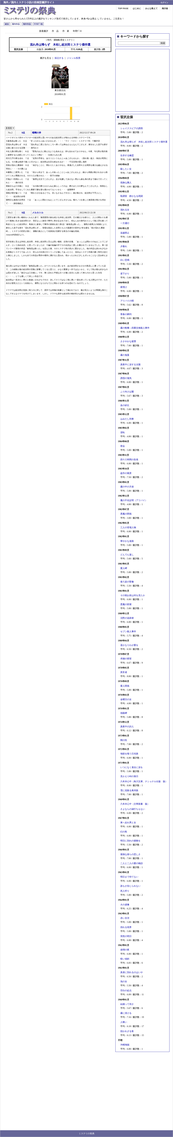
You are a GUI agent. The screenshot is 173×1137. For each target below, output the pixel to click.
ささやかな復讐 (128, 341)
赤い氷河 (124, 918)
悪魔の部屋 (126, 604)
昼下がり (124, 273)
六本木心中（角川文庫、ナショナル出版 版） (143, 781)
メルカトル (37, 212)
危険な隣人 (126, 182)
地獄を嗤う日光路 (129, 753)
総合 (7, 24)
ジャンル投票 (73, 58)
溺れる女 (124, 210)
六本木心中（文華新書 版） (134, 804)
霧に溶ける (126, 1013)
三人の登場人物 (128, 527)
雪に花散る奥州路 (129, 790)
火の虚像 (124, 904)
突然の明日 (126, 936)
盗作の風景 (126, 473)
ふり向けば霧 (127, 391)
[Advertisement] (30, 79)
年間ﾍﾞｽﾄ (77, 31)
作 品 (55, 31)
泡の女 (123, 981)
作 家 (65, 31)
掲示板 (165, 8)
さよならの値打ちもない (132, 809)
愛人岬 (123, 568)
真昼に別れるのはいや (131, 972)
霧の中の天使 (127, 486)
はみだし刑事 (127, 419)
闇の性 (123, 740)
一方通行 (124, 223)
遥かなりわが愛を (129, 645)
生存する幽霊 (127, 155)
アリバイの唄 (127, 301)
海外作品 (27, 24)
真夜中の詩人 (127, 726)
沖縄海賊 (124, 1045)
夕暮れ (123, 246)
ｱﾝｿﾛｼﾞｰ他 (38, 24)
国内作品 (16, 24)
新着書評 (43, 31)
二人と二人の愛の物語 (131, 863)
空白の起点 (126, 990)
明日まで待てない (129, 877)
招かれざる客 (127, 1031)
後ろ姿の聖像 (127, 582)
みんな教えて (151, 8)
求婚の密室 (126, 658)
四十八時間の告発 (129, 459)
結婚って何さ (127, 1004)
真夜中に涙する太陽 (130, 364)
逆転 (122, 432)
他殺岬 (123, 713)
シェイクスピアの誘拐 (131, 128)
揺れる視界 (126, 927)
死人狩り (124, 891)
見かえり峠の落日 (129, 776)
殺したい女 (126, 169)
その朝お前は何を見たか (132, 595)
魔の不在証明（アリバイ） (133, 500)
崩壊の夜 (124, 950)
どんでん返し (127, 554)
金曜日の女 (126, 699)
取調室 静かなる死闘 (131, 196)
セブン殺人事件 (128, 631)
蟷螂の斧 (36, 132)
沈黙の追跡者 (127, 618)
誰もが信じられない (130, 886)
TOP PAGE (123, 8)
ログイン (164, 2)
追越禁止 (124, 233)
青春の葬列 (126, 314)
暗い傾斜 (124, 959)
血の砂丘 (124, 405)
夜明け (123, 287)
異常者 (123, 672)
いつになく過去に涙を (131, 767)
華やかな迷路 (127, 541)
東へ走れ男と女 (128, 822)
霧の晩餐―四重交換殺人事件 (134, 328)
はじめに (137, 8)
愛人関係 (124, 686)
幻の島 (123, 832)
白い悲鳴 (124, 260)
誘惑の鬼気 (126, 378)
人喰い (123, 1022)
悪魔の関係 (126, 514)
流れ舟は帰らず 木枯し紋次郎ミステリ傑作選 (143, 142)
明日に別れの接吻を (130, 841)
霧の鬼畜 (124, 355)
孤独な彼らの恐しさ (130, 854)
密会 (122, 446)
